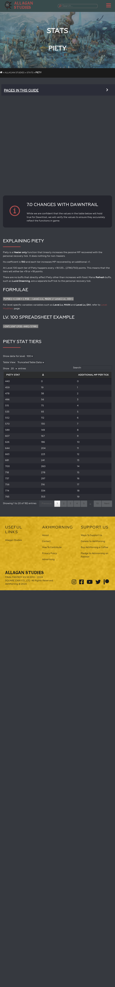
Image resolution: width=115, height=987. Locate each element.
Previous (46, 503)
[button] (24, 5)
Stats (30, 73)
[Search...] (78, 6)
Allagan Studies (14, 73)
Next (107, 503)
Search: (92, 367)
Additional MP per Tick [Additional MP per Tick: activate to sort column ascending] (93, 375)
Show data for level (18, 356)
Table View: (24, 362)
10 (97, 503)
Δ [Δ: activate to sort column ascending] (43, 375)
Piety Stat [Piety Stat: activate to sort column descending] (13, 375)
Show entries (14, 368)
